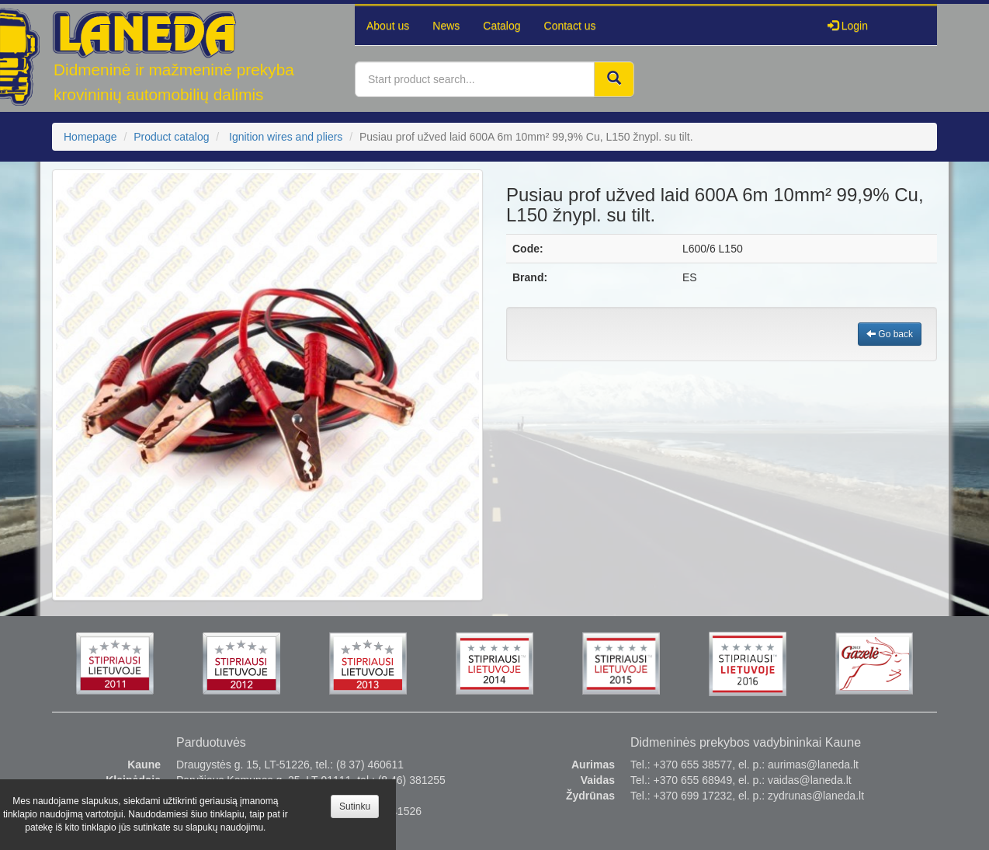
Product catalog (171, 137)
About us (387, 25)
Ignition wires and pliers (285, 137)
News (446, 25)
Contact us (570, 25)
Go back (889, 334)
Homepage (90, 137)
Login (848, 25)
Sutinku (354, 806)
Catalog (501, 25)
